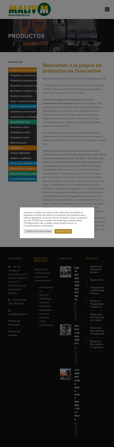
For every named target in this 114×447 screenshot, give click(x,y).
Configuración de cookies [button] (38, 231)
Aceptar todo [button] (63, 231)
